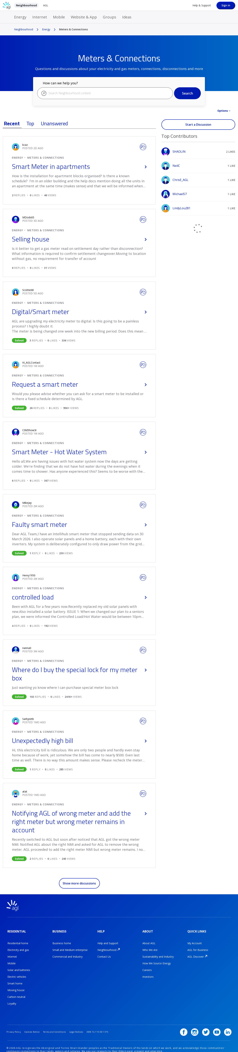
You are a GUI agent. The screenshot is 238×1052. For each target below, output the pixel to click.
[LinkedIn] (227, 1022)
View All (198, 131)
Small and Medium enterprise (70, 946)
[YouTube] (218, 1022)
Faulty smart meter (79, 524)
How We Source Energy (156, 959)
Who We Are (149, 946)
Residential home (17, 939)
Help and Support (107, 939)
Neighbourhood (26, 5)
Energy (20, 17)
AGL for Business (197, 946)
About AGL (148, 939)
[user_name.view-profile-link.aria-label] (25, 145)
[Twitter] (208, 1022)
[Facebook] (189, 1022)
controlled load (79, 597)
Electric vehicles (16, 973)
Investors (148, 973)
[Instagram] (198, 1022)
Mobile (59, 17)
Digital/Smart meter (79, 311)
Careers (147, 966)
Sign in (225, 5)
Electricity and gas (18, 946)
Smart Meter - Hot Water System (79, 452)
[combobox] (105, 93)
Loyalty (11, 1000)
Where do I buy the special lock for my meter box (79, 673)
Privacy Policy (15, 1021)
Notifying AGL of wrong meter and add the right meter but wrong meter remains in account (79, 821)
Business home (61, 939)
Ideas (126, 17)
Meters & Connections (45, 157)
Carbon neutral (16, 993)
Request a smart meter (79, 384)
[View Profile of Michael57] (180, 194)
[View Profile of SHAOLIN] (179, 151)
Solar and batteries (18, 966)
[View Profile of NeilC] (176, 166)
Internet (39, 17)
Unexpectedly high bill (79, 740)
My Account (194, 939)
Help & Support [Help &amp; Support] (201, 5)
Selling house (79, 239)
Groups (109, 17)
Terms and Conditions (61, 1021)
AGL (45, 5)
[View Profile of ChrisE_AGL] (180, 180)
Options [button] (222, 110)
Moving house (16, 986)
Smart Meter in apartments (79, 166)
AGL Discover (195, 953)
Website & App (84, 17)
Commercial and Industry (67, 953)
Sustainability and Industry (158, 953)
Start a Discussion (198, 124)
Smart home (14, 979)
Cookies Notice (36, 1021)
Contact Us (104, 953)
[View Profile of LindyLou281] (181, 208)
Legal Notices (86, 1021)
